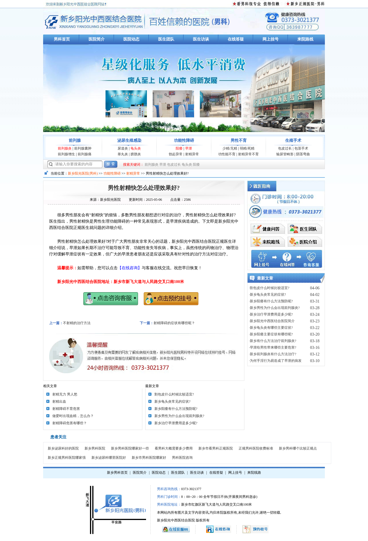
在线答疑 (236, 39)
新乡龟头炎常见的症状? (172, 401)
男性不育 (239, 140)
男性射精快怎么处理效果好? (144, 188)
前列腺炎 (65, 148)
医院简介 (97, 39)
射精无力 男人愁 (64, 394)
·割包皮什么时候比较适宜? (269, 288)
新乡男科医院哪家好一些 (130, 448)
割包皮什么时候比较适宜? (174, 394)
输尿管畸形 (285, 154)
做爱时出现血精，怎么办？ (73, 416)
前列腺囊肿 (82, 148)
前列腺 (75, 140)
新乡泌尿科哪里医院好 (108, 458)
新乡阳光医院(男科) (83, 173)
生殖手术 (293, 140)
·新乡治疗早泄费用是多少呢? (271, 314)
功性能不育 (226, 154)
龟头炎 (136, 148)
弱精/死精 (247, 148)
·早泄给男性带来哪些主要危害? (272, 347)
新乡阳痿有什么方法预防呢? (175, 409)
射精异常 (192, 154)
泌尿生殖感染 (129, 140)
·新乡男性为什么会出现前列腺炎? (274, 308)
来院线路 (254, 473)
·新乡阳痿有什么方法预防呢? (271, 301)
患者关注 (58, 437)
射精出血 (59, 401)
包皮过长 (285, 148)
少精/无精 (230, 148)
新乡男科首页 (117, 473)
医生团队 (166, 39)
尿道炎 (123, 148)
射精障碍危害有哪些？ (69, 423)
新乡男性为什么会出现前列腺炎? (179, 416)
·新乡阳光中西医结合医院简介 (272, 321)
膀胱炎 (136, 154)
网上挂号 (270, 39)
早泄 (188, 148)
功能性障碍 (184, 140)
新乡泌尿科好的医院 (63, 448)
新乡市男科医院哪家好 (149, 458)
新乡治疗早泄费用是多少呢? (175, 423)
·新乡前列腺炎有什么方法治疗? (272, 354)
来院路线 (305, 39)
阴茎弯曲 (303, 154)
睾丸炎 (123, 154)
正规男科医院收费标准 (256, 448)
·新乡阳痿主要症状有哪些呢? (271, 334)
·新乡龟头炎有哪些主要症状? (271, 328)
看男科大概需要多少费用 (174, 448)
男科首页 (62, 39)
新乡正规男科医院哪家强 (67, 458)
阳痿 (179, 148)
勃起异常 (176, 154)
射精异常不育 (248, 154)
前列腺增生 (66, 154)
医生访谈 (201, 39)
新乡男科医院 (95, 448)
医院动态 (131, 39)
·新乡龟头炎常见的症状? (267, 295)
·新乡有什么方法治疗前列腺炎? (272, 341)
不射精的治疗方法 (77, 323)
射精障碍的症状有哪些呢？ (174, 323)
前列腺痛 (84, 154)
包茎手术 (301, 148)
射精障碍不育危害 (66, 409)
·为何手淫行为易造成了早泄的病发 (275, 361)
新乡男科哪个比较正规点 (298, 448)
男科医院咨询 (182, 458)
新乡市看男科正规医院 (215, 448)
